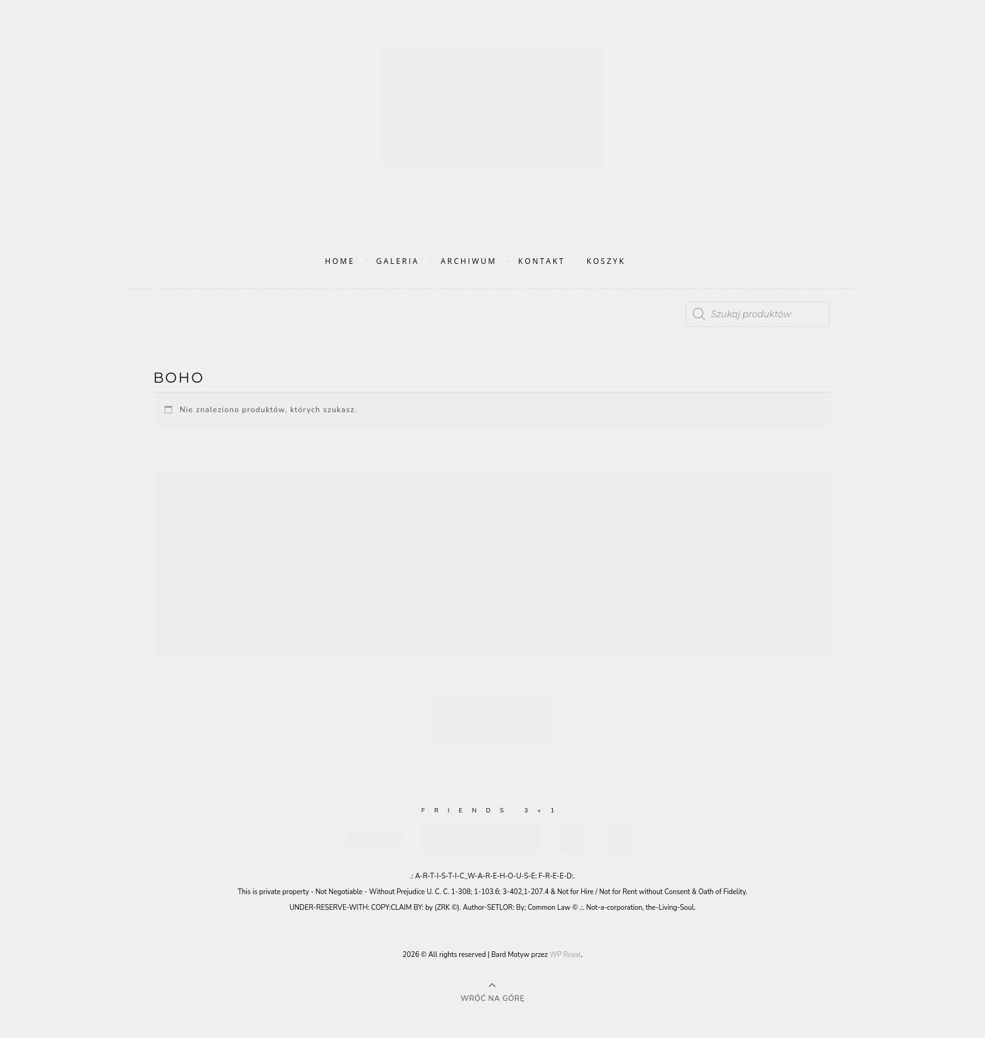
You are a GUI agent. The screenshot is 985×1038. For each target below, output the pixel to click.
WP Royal (565, 954)
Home (340, 261)
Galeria (398, 261)
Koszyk (606, 261)
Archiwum (468, 261)
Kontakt (541, 261)
